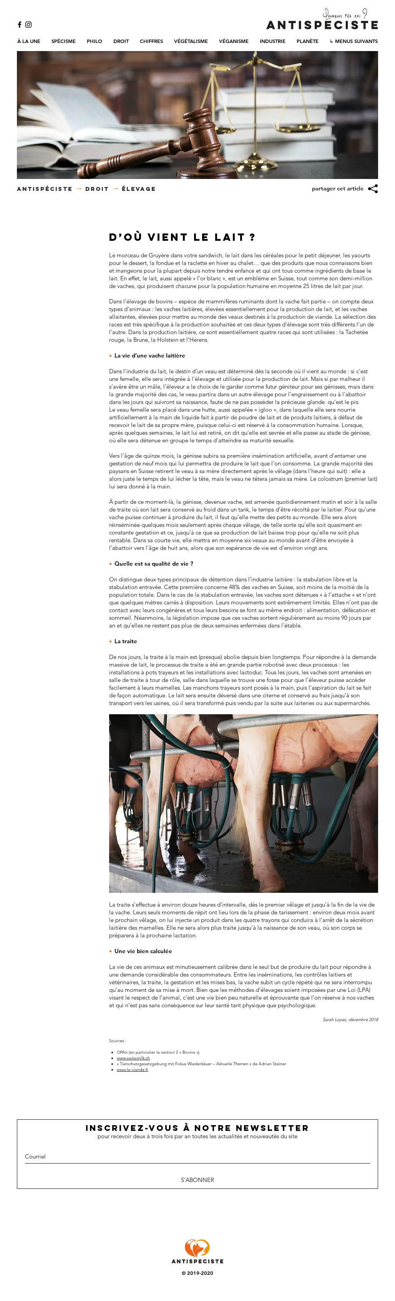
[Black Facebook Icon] (19, 24)
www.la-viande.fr (132, 1069)
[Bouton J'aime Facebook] (197, 1215)
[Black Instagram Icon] (28, 24)
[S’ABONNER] (197, 1180)
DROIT (97, 188)
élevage (139, 188)
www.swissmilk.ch (133, 1058)
